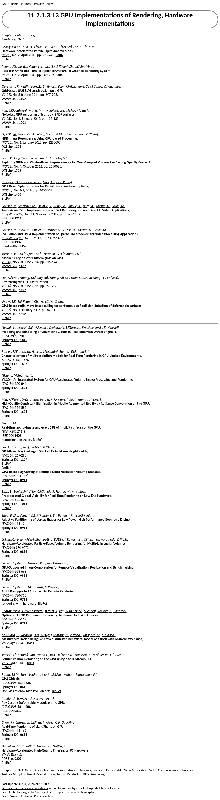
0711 (23, 599)
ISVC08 (6, 547)
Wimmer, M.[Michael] (80, 611)
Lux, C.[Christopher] (15, 447)
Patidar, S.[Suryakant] (17, 698)
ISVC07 (6, 595)
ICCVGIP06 (9, 683)
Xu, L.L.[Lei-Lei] (61, 47)
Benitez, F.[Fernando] (74, 352)
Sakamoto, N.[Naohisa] (18, 539)
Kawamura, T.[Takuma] (83, 539)
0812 (23, 552)
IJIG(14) (7, 190)
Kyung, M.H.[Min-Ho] (43, 110)
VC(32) (6, 310)
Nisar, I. (7, 375)
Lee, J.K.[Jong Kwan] (16, 158)
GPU (20, 39)
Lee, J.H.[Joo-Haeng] (74, 110)
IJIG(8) (6, 55)
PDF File (7, 759)
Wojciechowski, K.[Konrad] (100, 328)
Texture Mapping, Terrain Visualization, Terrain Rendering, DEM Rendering (53, 774)
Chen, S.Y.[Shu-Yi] (13, 722)
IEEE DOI (8, 218)
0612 (23, 687)
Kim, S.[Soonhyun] (14, 110)
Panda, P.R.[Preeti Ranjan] (76, 515)
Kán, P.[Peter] (11, 399)
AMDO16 (8, 360)
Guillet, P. (38, 230)
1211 (17, 218)
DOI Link (7, 146)
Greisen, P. (9, 206)
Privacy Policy (43, 4)
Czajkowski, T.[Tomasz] (64, 328)
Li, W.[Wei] (110, 278)
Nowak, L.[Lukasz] (14, 328)
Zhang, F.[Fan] (11, 47)
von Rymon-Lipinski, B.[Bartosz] (51, 655)
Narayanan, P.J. (86, 675)
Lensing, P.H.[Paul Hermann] (47, 563)
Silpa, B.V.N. (10, 515)
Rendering (9, 39)
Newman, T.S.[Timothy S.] (49, 158)
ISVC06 (6, 731)
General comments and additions (25, 788)
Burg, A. (88, 206)
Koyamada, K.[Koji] (114, 539)
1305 (17, 170)
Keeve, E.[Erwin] (111, 655)
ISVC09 (6, 476)
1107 (22, 99)
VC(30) (6, 262)
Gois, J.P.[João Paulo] (57, 182)
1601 (23, 388)
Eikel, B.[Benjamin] (15, 491)
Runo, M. (59, 206)
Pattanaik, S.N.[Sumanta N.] (61, 254)
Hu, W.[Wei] (10, 278)
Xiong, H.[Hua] (39, 67)
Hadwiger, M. (11, 746)
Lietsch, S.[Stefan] (14, 563)
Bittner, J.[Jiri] (54, 611)
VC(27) (6, 95)
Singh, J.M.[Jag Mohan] (58, 675)
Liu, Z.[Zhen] (59, 67)
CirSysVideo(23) (12, 238)
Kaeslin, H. (103, 206)
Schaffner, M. (27, 206)
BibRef (6, 59)
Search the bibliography (18, 792)
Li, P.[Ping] (9, 134)
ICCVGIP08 (9, 707)
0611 (23, 735)
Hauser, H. (44, 746)
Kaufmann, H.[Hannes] (85, 399)
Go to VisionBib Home (17, 4)
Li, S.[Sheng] (35, 722)
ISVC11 (6, 455)
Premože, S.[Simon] (42, 86)
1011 (23, 504)
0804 (59, 55)
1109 (23, 459)
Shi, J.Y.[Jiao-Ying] (81, 67)
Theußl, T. (28, 746)
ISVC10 (6, 500)
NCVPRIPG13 (11, 431)
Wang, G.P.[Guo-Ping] (60, 722)
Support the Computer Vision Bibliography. (65, 792)
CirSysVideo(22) (12, 214)
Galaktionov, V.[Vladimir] (103, 86)
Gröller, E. (59, 746)
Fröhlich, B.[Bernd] (43, 447)
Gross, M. (118, 206)
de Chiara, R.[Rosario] (17, 635)
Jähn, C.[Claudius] (41, 491)
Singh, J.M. (9, 423)
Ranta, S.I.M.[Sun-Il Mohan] (21, 675)
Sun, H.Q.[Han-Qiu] (36, 47)
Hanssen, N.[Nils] (87, 655)
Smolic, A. (74, 206)
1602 (22, 314)
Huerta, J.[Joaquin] (45, 352)
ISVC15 (6, 384)
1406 (17, 194)
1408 (17, 435)
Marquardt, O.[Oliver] (43, 587)
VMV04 (7, 643)
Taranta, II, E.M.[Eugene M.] (21, 254)
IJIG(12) (7, 142)
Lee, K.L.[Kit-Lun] (84, 47)
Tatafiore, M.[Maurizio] (99, 635)
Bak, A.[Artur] (37, 328)
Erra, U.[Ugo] (43, 635)
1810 (23, 340)
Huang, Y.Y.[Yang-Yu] (34, 278)
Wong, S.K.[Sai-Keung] (17, 302)
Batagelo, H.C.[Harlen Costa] (21, 182)
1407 (22, 266)
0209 (17, 759)
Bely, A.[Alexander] (71, 86)
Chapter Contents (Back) (18, 35)
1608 (23, 364)
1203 (17, 146)
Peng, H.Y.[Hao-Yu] (14, 67)
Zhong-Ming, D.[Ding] (50, 539)
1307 (17, 242)
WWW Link (9, 99)
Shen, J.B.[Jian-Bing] (59, 134)
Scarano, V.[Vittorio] (67, 635)
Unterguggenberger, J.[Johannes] (45, 399)
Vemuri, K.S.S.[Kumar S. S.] (38, 515)
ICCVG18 (8, 336)
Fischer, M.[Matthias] (70, 491)
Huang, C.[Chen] (86, 134)
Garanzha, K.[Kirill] (15, 86)
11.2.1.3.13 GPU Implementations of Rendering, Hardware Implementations (110, 19)
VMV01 (7, 754)
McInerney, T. (23, 375)
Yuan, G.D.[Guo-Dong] (86, 278)
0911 (23, 480)
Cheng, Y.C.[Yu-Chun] (48, 302)
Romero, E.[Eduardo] (111, 611)
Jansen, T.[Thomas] (15, 655)
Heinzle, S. (45, 206)
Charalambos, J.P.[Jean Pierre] (22, 611)
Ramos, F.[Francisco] (16, 352)
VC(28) (6, 119)
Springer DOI (10, 340)
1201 (22, 123)
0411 (30, 643)
